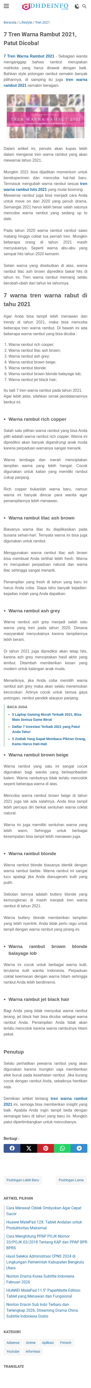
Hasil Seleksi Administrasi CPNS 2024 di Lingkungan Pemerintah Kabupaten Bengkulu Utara (45, 1262)
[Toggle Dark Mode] (77, 6)
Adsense (13, 1343)
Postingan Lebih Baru (23, 1180)
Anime (30, 1343)
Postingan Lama (71, 1180)
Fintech (65, 1343)
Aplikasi (48, 1343)
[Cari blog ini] (84, 6)
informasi (33, 1351)
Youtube (13, 1351)
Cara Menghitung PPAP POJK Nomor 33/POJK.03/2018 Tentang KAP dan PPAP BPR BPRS (46, 1242)
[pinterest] (45, 1148)
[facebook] (12, 1148)
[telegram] (79, 1148)
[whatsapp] (62, 1148)
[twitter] (28, 1148)
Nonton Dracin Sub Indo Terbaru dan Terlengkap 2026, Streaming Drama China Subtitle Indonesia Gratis (42, 1310)
